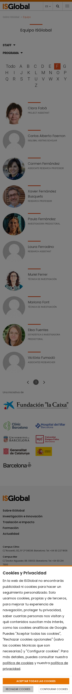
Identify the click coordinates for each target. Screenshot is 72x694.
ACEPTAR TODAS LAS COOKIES (36, 681)
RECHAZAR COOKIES (18, 689)
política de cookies (18, 663)
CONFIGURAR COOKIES (54, 689)
